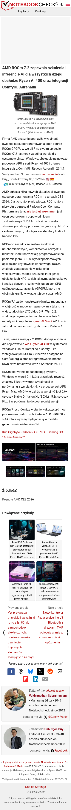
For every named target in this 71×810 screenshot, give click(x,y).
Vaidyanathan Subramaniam (48, 695)
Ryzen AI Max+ (42, 321)
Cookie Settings (35, 787)
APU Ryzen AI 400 (37, 344)
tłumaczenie (49, 174)
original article (54, 690)
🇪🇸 (52, 179)
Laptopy (23, 11)
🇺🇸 (48, 179)
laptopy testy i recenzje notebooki (21, 762)
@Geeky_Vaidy (55, 717)
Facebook (59, 750)
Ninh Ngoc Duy (54, 729)
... (66, 11)
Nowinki (45, 762)
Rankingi (40, 11)
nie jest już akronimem (42, 211)
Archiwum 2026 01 (14, 766)
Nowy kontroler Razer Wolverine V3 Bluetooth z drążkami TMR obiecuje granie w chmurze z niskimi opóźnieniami (50, 627)
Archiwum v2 (59, 762)
